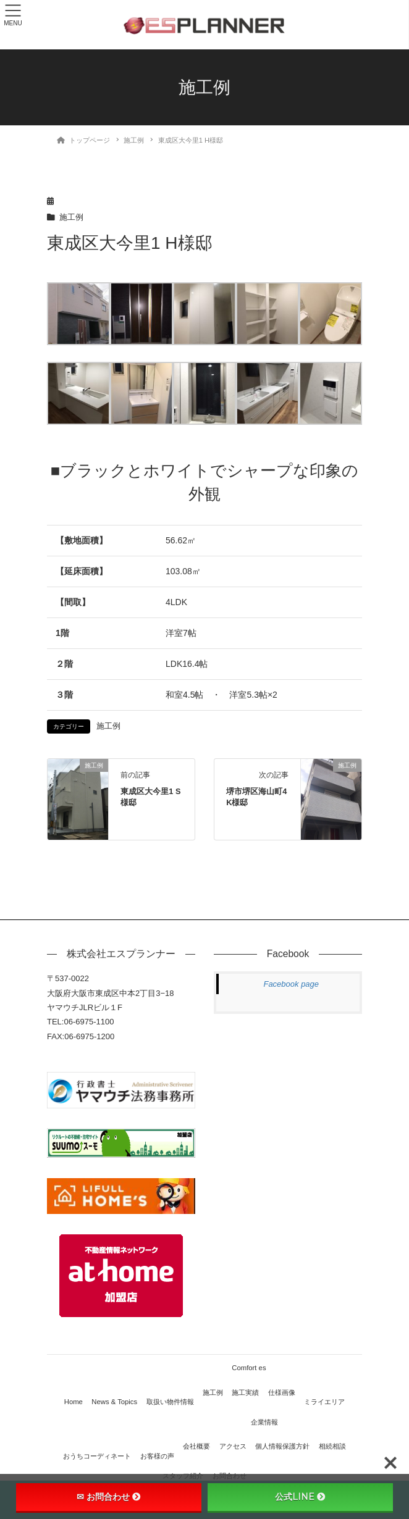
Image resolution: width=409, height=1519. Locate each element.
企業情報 (264, 1422)
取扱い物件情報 (170, 1401)
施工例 (71, 217)
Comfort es (249, 1367)
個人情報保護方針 (282, 1446)
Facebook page (291, 984)
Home (73, 1401)
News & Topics (114, 1401)
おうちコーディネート (97, 1456)
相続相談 (332, 1446)
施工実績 (245, 1392)
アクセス (233, 1446)
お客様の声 (157, 1456)
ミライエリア (324, 1401)
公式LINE (300, 1496)
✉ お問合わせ (109, 1496)
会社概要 (196, 1446)
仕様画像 (281, 1392)
